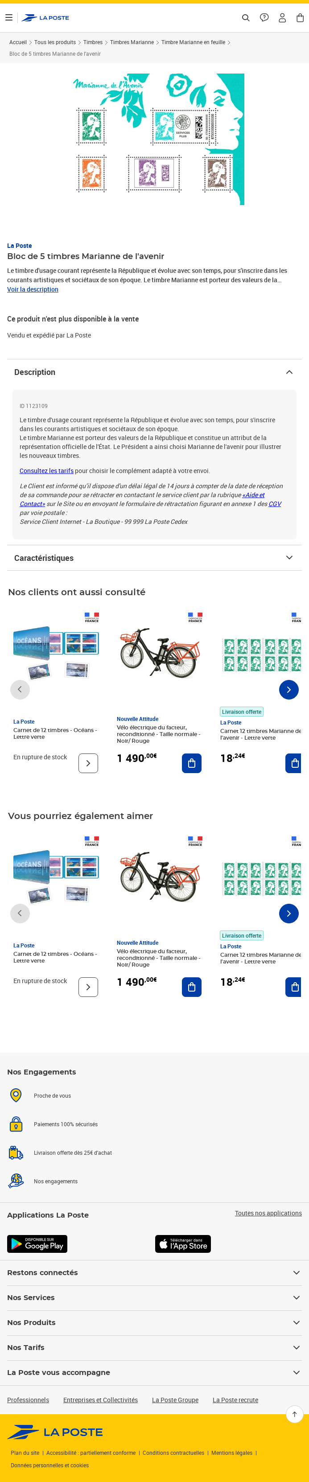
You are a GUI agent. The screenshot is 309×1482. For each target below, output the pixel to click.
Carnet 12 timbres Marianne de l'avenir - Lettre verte (261, 735)
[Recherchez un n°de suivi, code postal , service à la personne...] (245, 18)
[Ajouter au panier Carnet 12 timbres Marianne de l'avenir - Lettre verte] (295, 763)
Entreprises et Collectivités (100, 1400)
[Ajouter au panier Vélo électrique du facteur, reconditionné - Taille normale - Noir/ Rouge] (191, 763)
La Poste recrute (235, 1400)
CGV (274, 503)
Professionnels (28, 1400)
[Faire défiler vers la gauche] (20, 689)
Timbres (93, 41)
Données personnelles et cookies (50, 1465)
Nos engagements (56, 1181)
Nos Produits (154, 1322)
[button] (282, 18)
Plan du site (25, 1452)
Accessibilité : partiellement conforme (91, 1452)
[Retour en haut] (295, 1414)
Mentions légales (231, 1452)
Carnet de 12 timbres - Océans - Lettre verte (55, 734)
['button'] (45, 17)
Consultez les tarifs (47, 470)
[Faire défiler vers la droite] (289, 689)
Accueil (18, 41)
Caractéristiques (154, 557)
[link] (55, 1432)
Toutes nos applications (268, 1213)
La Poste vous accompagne (154, 1372)
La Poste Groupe (175, 1400)
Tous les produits (55, 41)
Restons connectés (154, 1273)
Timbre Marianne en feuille (193, 41)
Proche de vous (52, 1095)
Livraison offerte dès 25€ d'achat (73, 1152)
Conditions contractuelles (173, 1452)
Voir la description (32, 289)
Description (154, 371)
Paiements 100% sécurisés (66, 1124)
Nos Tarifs (154, 1347)
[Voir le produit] (88, 763)
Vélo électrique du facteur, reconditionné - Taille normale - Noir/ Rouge (159, 734)
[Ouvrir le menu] (9, 18)
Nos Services (154, 1298)
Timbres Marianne (132, 41)
